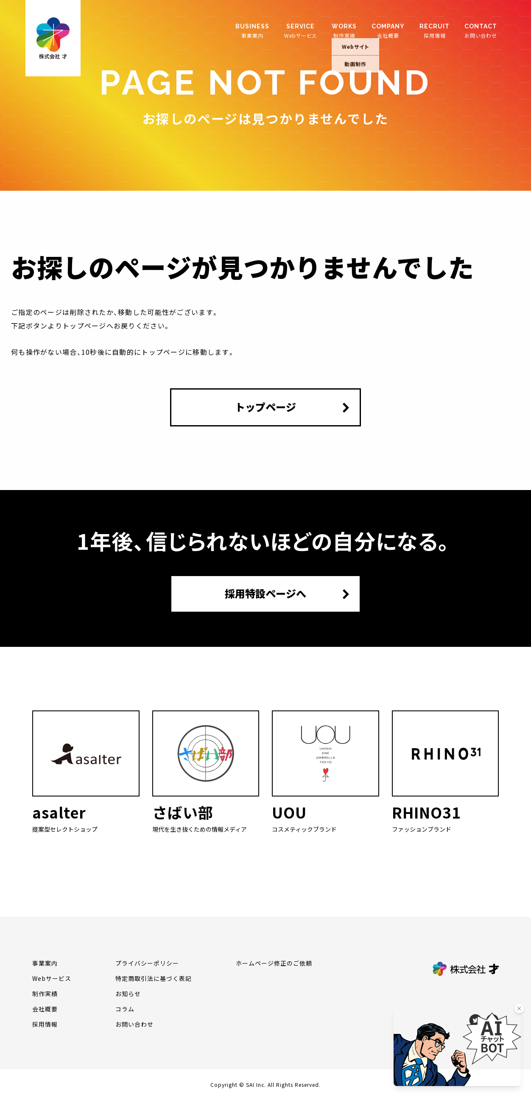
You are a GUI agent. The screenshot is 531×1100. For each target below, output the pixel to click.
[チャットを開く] (457, 1046)
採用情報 (434, 30)
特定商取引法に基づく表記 (153, 978)
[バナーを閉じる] (519, 1008)
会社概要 (388, 30)
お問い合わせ (480, 30)
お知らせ (128, 993)
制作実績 (344, 30)
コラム (124, 1009)
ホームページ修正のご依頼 (274, 963)
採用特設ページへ (265, 593)
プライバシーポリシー (147, 963)
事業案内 (252, 30)
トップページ (265, 407)
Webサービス (300, 30)
